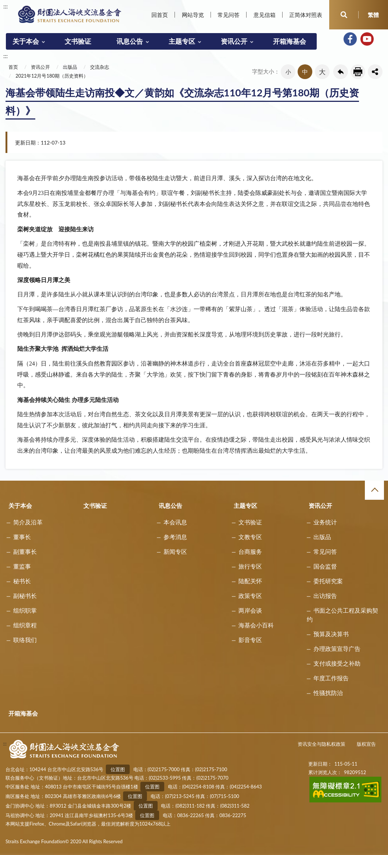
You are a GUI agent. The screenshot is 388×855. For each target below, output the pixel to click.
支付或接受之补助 (336, 663)
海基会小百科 (256, 624)
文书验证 (78, 41)
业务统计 (325, 522)
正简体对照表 (305, 14)
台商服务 (250, 551)
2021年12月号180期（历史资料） (51, 76)
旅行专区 (250, 566)
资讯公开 (234, 41)
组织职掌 (25, 610)
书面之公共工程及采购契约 (342, 615)
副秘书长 (25, 595)
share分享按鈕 (375, 71)
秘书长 (22, 580)
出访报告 (325, 595)
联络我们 (25, 639)
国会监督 (325, 566)
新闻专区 (175, 551)
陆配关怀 (250, 580)
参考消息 (175, 536)
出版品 (70, 67)
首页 (13, 67)
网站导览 (193, 14)
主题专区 (182, 41)
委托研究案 (328, 580)
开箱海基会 (289, 41)
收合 (374, 490)
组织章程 (25, 624)
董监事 (22, 566)
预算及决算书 (331, 633)
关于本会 (25, 41)
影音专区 (250, 639)
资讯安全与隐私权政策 (321, 744)
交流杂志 (99, 67)
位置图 (118, 769)
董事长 (22, 536)
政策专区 (250, 595)
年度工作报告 (331, 677)
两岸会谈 (250, 610)
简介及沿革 (28, 522)
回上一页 (340, 71)
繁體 (373, 14)
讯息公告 (129, 41)
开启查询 (344, 14)
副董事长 (25, 551)
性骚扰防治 (328, 692)
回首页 (159, 14)
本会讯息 (175, 522)
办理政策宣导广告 (336, 648)
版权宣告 (366, 744)
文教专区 (250, 536)
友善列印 (358, 71)
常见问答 (229, 14)
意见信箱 (265, 14)
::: (5, 6)
